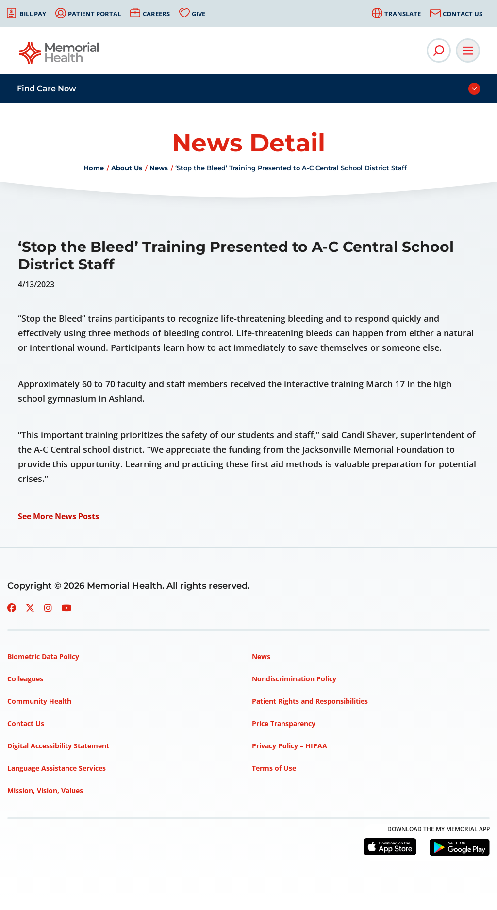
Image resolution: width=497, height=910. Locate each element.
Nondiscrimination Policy (294, 678)
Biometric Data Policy (43, 656)
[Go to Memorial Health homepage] (59, 56)
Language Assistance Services (56, 768)
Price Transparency (283, 723)
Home (93, 168)
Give (198, 13)
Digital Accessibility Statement (58, 745)
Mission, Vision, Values (45, 790)
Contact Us (462, 13)
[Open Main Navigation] (468, 50)
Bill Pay (32, 13)
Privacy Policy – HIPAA (289, 745)
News (158, 168)
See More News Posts (58, 516)
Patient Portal (94, 13)
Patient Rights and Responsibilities (310, 701)
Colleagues (25, 678)
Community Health (39, 701)
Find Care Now (46, 88)
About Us (126, 168)
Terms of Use (274, 768)
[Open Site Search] (439, 50)
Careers (156, 13)
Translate (402, 13)
